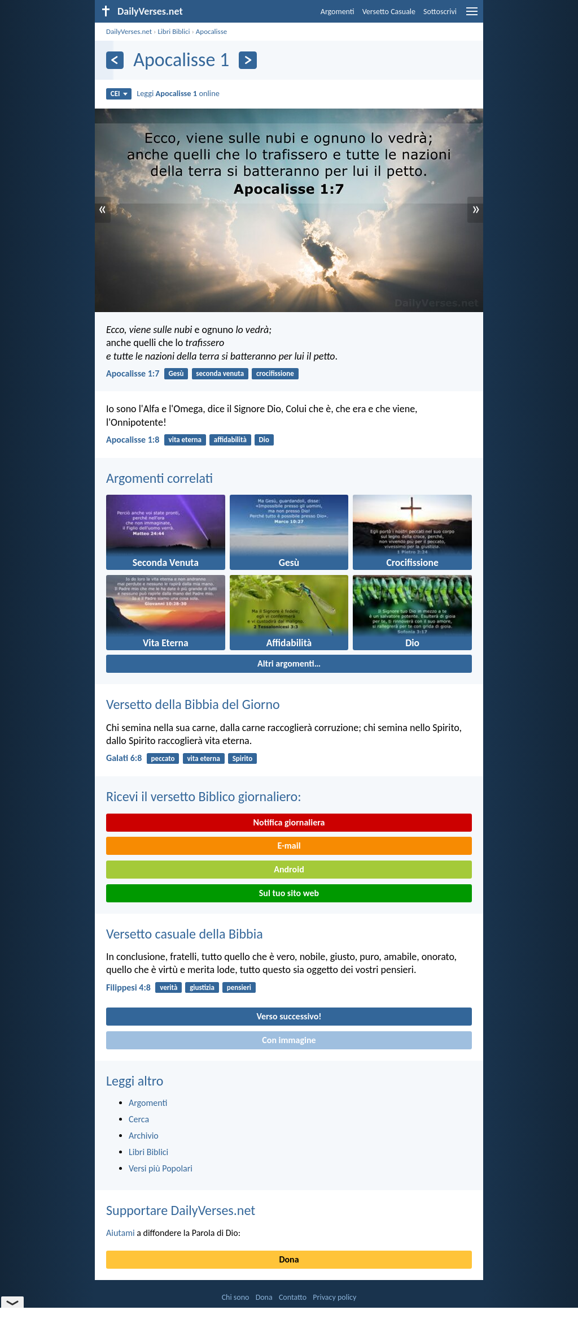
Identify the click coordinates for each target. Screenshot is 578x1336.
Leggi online (178, 93)
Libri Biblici (173, 31)
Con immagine (289, 1040)
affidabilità (230, 439)
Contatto (292, 1297)
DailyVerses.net (129, 31)
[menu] (472, 15)
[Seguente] (247, 60)
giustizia (202, 987)
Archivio (144, 1135)
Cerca (139, 1119)
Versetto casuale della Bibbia (184, 934)
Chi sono (235, 1297)
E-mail (288, 845)
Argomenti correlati (159, 478)
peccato (163, 758)
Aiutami (120, 1232)
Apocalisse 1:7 (132, 373)
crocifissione (275, 373)
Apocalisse (211, 31)
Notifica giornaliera (289, 822)
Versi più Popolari (160, 1168)
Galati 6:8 (124, 758)
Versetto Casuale (388, 11)
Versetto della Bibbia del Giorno (193, 704)
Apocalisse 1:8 (132, 439)
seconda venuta (220, 373)
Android (289, 869)
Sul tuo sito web (289, 893)
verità (168, 987)
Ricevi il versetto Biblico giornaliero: (203, 796)
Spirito (243, 758)
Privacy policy (334, 1297)
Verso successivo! (288, 1016)
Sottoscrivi (440, 11)
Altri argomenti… (289, 663)
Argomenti (337, 11)
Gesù (176, 373)
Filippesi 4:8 (128, 987)
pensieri (239, 987)
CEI (119, 93)
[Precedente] (115, 60)
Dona (289, 1259)
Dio (264, 439)
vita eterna (185, 439)
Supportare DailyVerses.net (180, 1210)
